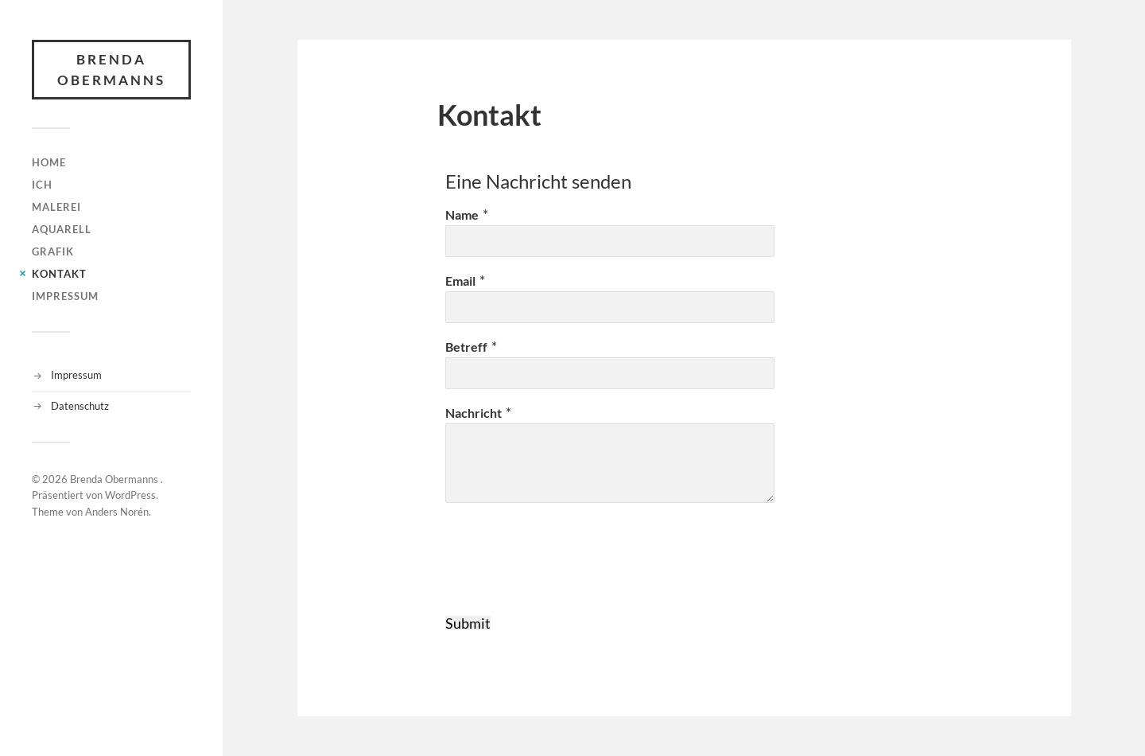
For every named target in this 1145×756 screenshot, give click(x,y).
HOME (49, 162)
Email (460, 280)
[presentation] (566, 569)
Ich (42, 184)
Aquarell (61, 229)
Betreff (466, 346)
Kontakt (59, 273)
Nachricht (473, 412)
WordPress (130, 495)
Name (462, 214)
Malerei (56, 207)
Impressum (65, 296)
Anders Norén (117, 511)
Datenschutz (80, 405)
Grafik (53, 251)
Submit (468, 623)
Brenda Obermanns (111, 69)
